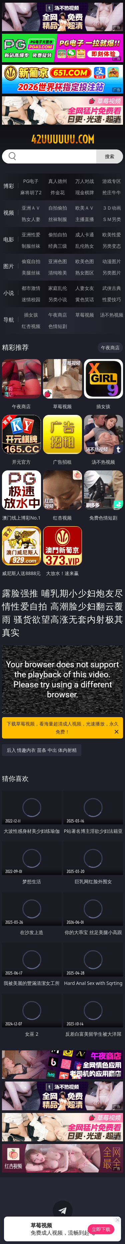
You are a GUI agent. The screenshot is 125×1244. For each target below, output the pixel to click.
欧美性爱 (111, 234)
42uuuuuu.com (62, 139)
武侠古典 (111, 288)
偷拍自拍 (57, 234)
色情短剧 (57, 326)
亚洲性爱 (31, 234)
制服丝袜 (31, 246)
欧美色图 (84, 261)
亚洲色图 (57, 261)
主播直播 (84, 219)
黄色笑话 (84, 299)
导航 (8, 319)
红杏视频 (31, 326)
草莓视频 (84, 315)
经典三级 (57, 246)
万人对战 (84, 181)
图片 (8, 266)
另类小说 (57, 299)
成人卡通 (84, 234)
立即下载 (101, 1229)
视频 (8, 212)
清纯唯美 (57, 272)
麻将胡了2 (31, 192)
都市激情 (31, 288)
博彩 (8, 186)
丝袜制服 (57, 219)
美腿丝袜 (31, 272)
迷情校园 (31, 299)
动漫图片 (111, 261)
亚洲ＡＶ (31, 208)
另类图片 (111, 272)
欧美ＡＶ (84, 208)
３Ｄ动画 (111, 208)
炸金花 (58, 192)
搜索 (109, 156)
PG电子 (31, 181)
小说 (8, 293)
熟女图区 (84, 272)
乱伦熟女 (84, 246)
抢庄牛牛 (111, 192)
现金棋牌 (84, 192)
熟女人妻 (31, 219)
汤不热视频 (111, 315)
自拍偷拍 (57, 208)
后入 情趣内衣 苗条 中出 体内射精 (42, 750)
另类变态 (111, 246)
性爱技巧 (111, 299)
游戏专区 (111, 181)
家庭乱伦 (57, 288)
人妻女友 (84, 288)
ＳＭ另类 (111, 219)
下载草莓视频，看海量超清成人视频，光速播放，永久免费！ (63, 728)
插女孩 (31, 315)
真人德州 (57, 181)
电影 (8, 239)
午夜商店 (57, 315)
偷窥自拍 (31, 261)
